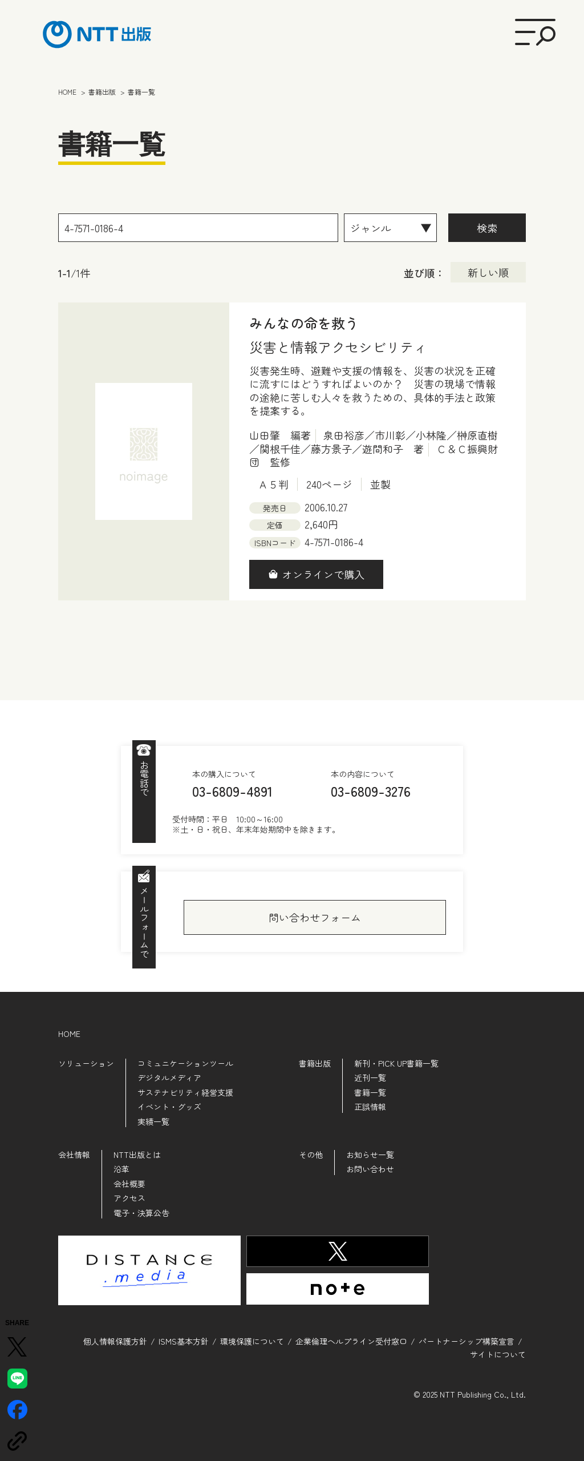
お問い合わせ (370, 1169)
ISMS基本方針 (184, 1340)
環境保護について (252, 1340)
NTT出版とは (137, 1154)
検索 (487, 227)
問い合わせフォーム (315, 917)
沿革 (121, 1169)
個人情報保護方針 (115, 1340)
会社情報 (74, 1154)
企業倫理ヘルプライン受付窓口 (351, 1340)
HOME (69, 1033)
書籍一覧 (370, 1092)
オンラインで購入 (323, 574)
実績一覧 (153, 1121)
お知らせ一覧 (370, 1154)
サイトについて (498, 1353)
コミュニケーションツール (185, 1063)
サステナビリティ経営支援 (185, 1092)
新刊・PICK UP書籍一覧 (396, 1063)
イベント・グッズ (169, 1106)
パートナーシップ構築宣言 (466, 1340)
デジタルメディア (169, 1077)
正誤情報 (370, 1106)
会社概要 (129, 1184)
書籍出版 (315, 1063)
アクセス (129, 1198)
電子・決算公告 (141, 1213)
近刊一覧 (370, 1077)
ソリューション (86, 1063)
